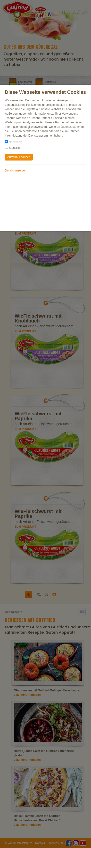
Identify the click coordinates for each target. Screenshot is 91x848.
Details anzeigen (15, 170)
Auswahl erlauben (18, 157)
